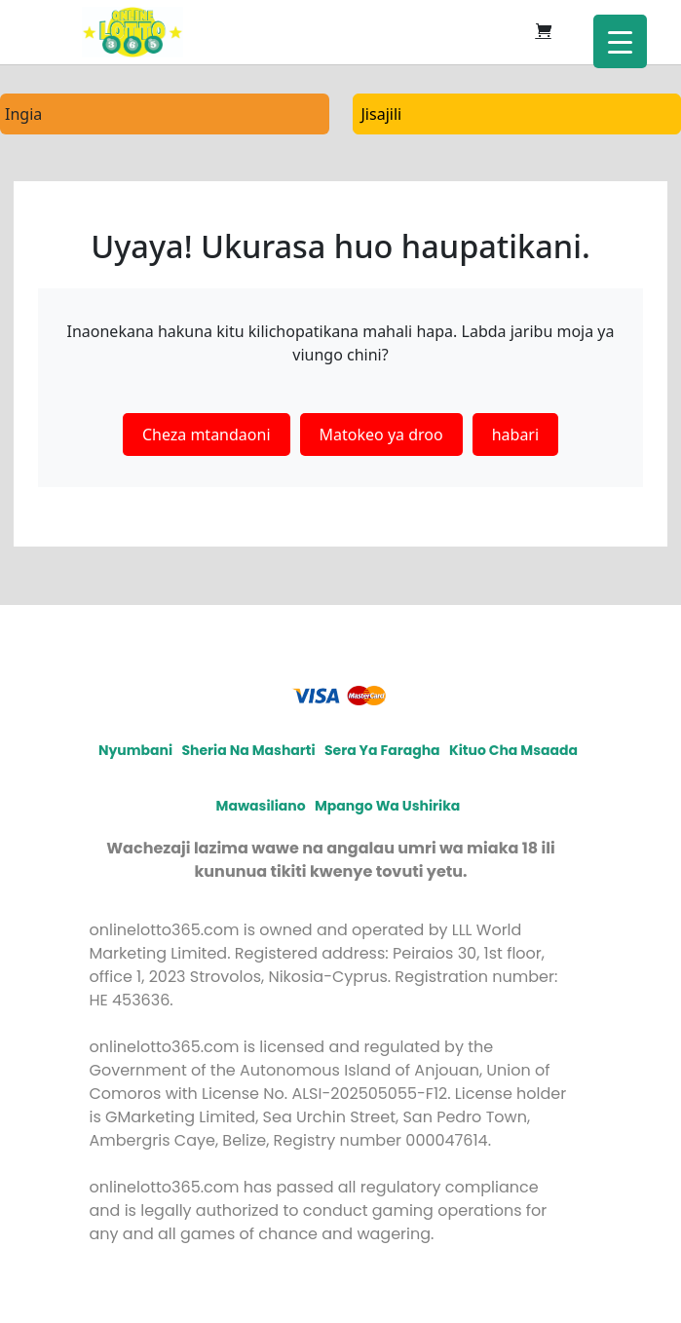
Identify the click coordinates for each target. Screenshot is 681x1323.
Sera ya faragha (382, 750)
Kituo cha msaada (513, 750)
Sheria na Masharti (248, 750)
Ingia (23, 114)
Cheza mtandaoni (206, 434)
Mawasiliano (261, 805)
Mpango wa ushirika (387, 805)
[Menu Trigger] (620, 41)
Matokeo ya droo (381, 434)
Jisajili (381, 114)
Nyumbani (135, 750)
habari (515, 434)
